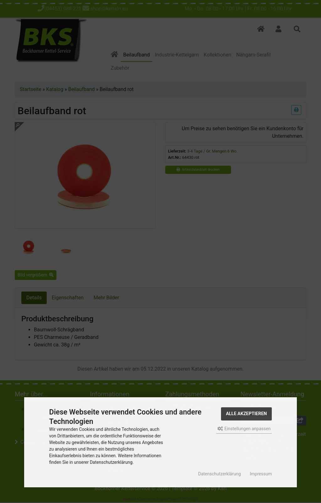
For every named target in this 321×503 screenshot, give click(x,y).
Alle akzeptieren (246, 413)
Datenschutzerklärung (219, 473)
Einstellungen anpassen (244, 428)
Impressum (261, 473)
